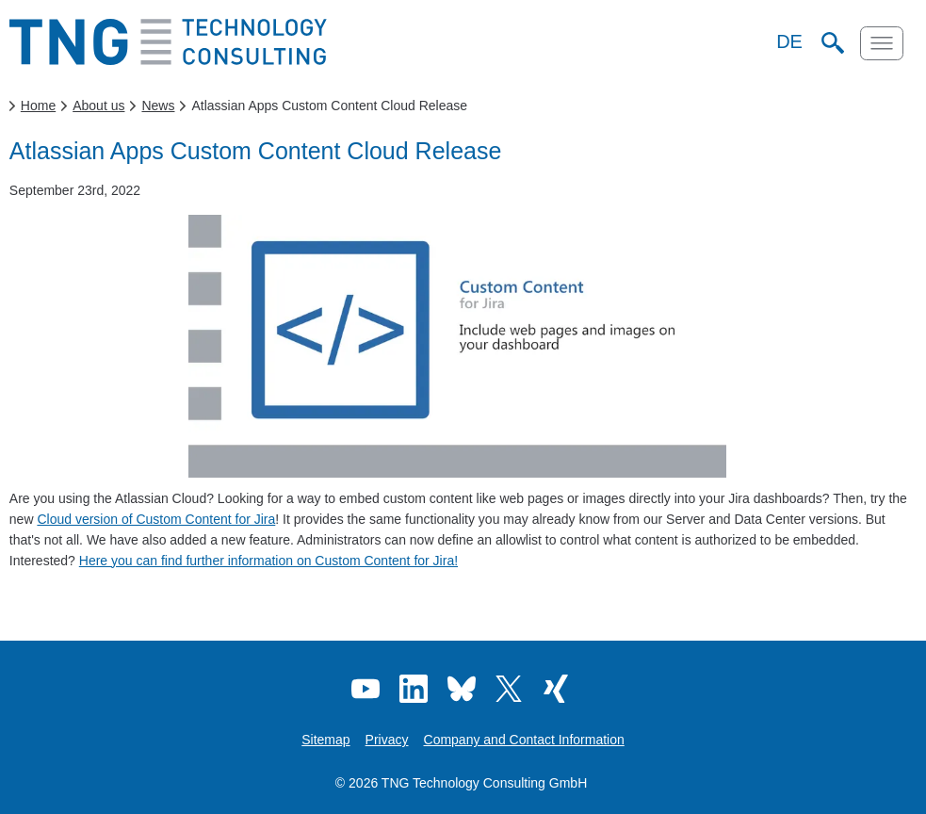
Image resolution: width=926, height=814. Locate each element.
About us (98, 105)
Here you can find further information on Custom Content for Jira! (268, 560)
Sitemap (325, 739)
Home (38, 105)
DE (789, 41)
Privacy (387, 739)
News (157, 105)
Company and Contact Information (524, 739)
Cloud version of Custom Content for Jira (156, 519)
